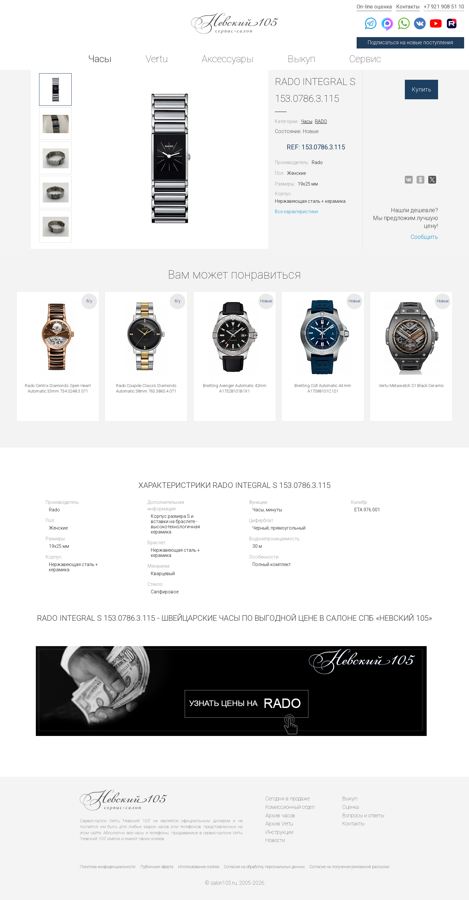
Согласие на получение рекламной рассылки (349, 867)
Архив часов (280, 815)
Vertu (157, 58)
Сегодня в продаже (287, 799)
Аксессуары (227, 58)
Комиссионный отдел (290, 807)
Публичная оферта (156, 867)
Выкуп (301, 58)
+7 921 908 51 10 (444, 7)
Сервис (365, 58)
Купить (421, 89)
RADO (321, 121)
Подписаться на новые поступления (410, 42)
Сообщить (424, 236)
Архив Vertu (279, 824)
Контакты (408, 7)
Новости (275, 840)
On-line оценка (374, 7)
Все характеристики (296, 211)
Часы (99, 58)
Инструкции (279, 832)
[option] (55, 89)
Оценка (350, 807)
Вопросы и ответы (363, 815)
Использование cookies (198, 867)
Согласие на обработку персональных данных (264, 867)
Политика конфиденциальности (107, 867)
